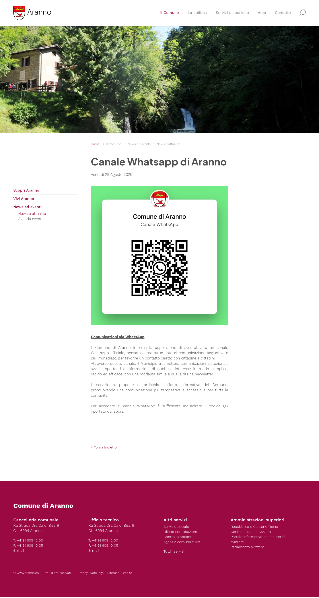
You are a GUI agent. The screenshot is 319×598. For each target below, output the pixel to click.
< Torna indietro (104, 447)
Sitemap (113, 574)
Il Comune (169, 14)
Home (95, 144)
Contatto (283, 14)
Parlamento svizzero (248, 548)
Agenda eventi (32, 221)
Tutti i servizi (174, 552)
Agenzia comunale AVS (183, 542)
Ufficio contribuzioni (181, 532)
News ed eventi (139, 144)
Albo (262, 14)
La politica (197, 14)
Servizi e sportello (232, 14)
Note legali (97, 574)
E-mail (19, 551)
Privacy (83, 574)
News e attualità (168, 144)
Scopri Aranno (26, 190)
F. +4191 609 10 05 (29, 546)
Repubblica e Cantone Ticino (256, 526)
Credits (127, 574)
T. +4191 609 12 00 (29, 540)
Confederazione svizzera (252, 532)
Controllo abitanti (178, 537)
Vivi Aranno (23, 200)
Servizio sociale (176, 526)
